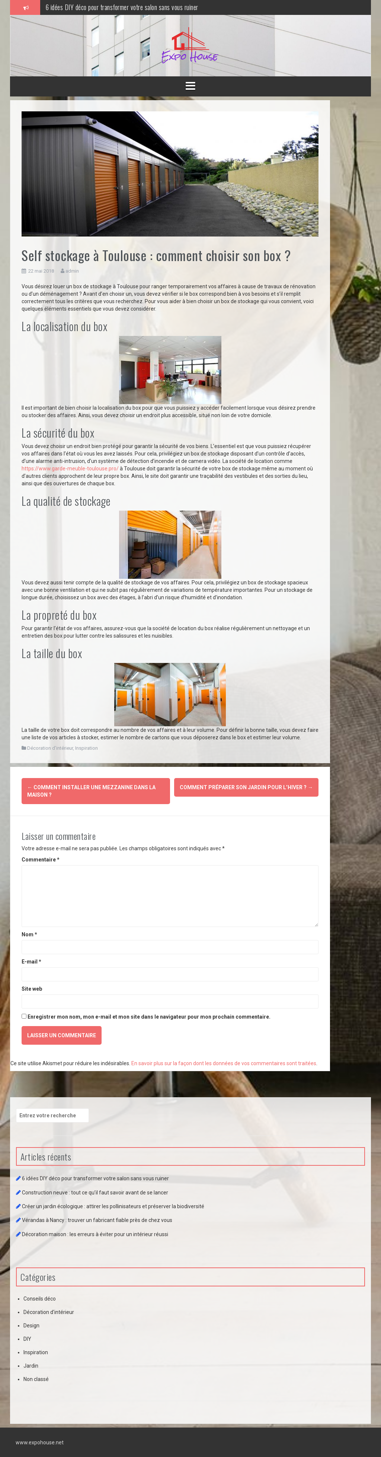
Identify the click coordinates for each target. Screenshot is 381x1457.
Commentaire (41, 859)
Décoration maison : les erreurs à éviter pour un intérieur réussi (95, 1234)
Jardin (30, 1365)
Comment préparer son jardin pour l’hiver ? (246, 787)
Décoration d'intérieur (50, 748)
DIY (27, 1339)
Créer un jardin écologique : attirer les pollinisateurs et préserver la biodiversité (113, 1206)
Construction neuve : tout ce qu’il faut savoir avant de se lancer (95, 1192)
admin (72, 271)
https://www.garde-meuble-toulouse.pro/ (70, 469)
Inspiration (86, 748)
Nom (29, 934)
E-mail (31, 961)
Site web (32, 988)
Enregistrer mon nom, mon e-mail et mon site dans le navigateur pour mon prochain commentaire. (149, 1016)
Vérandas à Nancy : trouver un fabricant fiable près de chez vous (97, 1220)
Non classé (36, 1379)
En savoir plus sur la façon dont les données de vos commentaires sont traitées (223, 1063)
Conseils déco (39, 1298)
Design (31, 1325)
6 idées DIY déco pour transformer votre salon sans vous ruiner (122, 7)
